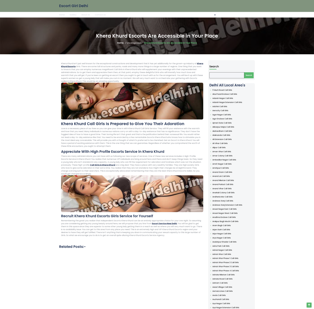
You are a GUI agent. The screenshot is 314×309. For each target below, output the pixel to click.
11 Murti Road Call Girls (224, 90)
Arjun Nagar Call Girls (223, 233)
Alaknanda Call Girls (223, 135)
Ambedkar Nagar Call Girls (226, 159)
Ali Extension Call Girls (224, 139)
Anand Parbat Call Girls (224, 184)
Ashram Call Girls (221, 283)
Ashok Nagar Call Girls (224, 250)
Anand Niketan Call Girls (225, 180)
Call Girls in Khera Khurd (102, 165)
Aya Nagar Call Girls (223, 303)
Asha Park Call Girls (222, 246)
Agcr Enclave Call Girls (224, 118)
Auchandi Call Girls (222, 299)
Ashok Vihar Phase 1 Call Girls (227, 258)
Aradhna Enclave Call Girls (226, 217)
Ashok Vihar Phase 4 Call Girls (227, 270)
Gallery (73, 14)
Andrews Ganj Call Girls (224, 200)
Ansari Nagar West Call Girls (226, 213)
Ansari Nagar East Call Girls (226, 209)
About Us (85, 14)
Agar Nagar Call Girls (223, 114)
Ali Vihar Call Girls (221, 143)
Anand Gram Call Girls (224, 172)
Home (62, 14)
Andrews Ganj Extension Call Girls (229, 205)
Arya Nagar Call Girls (223, 237)
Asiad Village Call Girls (224, 287)
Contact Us (100, 14)
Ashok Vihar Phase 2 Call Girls (227, 262)
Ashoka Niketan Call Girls (225, 274)
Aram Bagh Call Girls (223, 225)
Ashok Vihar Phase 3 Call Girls (227, 266)
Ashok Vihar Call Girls (223, 254)
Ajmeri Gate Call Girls (223, 123)
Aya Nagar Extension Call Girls (227, 307)
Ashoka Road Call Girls (224, 279)
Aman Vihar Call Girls (223, 151)
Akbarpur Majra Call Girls (225, 127)
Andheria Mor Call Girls (224, 196)
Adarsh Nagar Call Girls (224, 98)
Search (216, 66)
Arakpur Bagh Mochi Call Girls (227, 221)
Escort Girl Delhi (73, 5)
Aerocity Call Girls (222, 110)
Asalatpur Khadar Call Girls (226, 242)
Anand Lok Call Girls (223, 176)
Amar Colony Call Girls (224, 155)
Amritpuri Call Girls (222, 168)
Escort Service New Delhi (164, 223)
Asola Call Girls (221, 295)
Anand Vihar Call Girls (223, 188)
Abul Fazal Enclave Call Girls (226, 94)
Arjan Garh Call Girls (223, 229)
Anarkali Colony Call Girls (225, 192)
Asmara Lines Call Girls (224, 291)
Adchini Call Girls (221, 106)
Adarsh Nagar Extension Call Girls (229, 102)
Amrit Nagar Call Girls (223, 164)
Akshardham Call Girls (224, 131)
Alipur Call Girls (220, 147)
